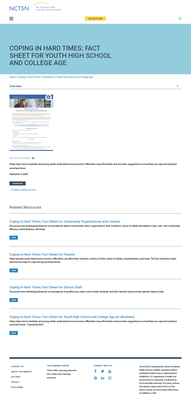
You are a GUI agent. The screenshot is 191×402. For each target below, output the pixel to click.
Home (12, 77)
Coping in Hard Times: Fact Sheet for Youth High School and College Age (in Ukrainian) (72, 317)
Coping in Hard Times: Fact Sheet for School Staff (45, 287)
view (13, 237)
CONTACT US (17, 366)
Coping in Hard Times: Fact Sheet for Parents (42, 254)
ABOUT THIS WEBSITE (21, 372)
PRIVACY (15, 382)
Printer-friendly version (24, 190)
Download (17, 183)
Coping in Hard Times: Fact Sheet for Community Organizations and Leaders (64, 221)
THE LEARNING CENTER (58, 366)
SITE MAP (15, 377)
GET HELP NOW (95, 19)
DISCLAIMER (17, 387)
